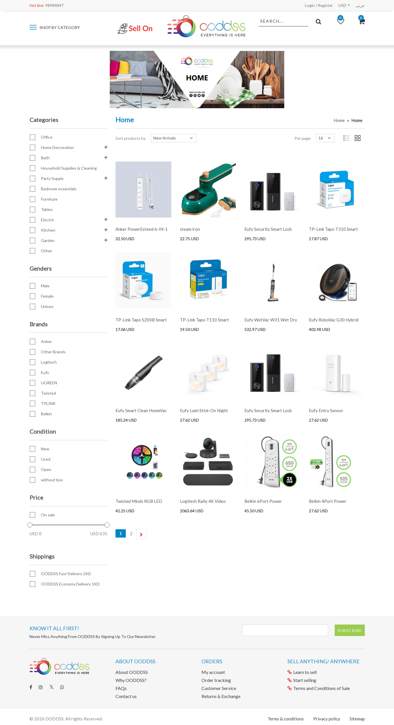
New (45, 448)
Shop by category (55, 27)
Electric (47, 219)
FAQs (121, 688)
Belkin (46, 413)
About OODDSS (131, 672)
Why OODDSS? (130, 680)
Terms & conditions (286, 718)
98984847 (47, 5)
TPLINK (48, 403)
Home (339, 120)
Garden (47, 240)
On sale (48, 514)
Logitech (49, 362)
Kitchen (48, 230)
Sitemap (357, 718)
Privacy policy (326, 718)
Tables (47, 209)
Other (46, 250)
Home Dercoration (57, 147)
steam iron (190, 229)
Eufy (45, 372)
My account (213, 672)
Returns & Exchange (220, 696)
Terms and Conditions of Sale (318, 688)
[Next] (141, 535)
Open (46, 469)
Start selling (301, 680)
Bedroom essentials (59, 188)
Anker (46, 341)
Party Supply (52, 178)
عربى (360, 5)
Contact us (126, 696)
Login (309, 5)
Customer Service (218, 688)
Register (325, 5)
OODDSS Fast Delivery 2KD (66, 573)
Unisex (47, 306)
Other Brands (53, 351)
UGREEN (49, 382)
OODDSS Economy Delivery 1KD (70, 583)
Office (46, 137)
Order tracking (216, 680)
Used (45, 459)
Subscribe (350, 630)
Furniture (49, 199)
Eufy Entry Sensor (326, 410)
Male (45, 285)
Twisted (48, 393)
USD (342, 5)
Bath (45, 157)
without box (52, 479)
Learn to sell (302, 672)
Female (47, 296)
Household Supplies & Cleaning (69, 168)
